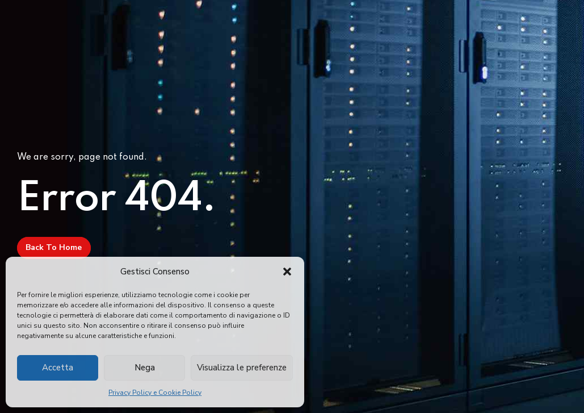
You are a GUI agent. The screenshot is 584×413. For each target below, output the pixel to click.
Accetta (57, 367)
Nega (145, 367)
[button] (287, 271)
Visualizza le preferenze (242, 367)
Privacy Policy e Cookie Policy (154, 392)
